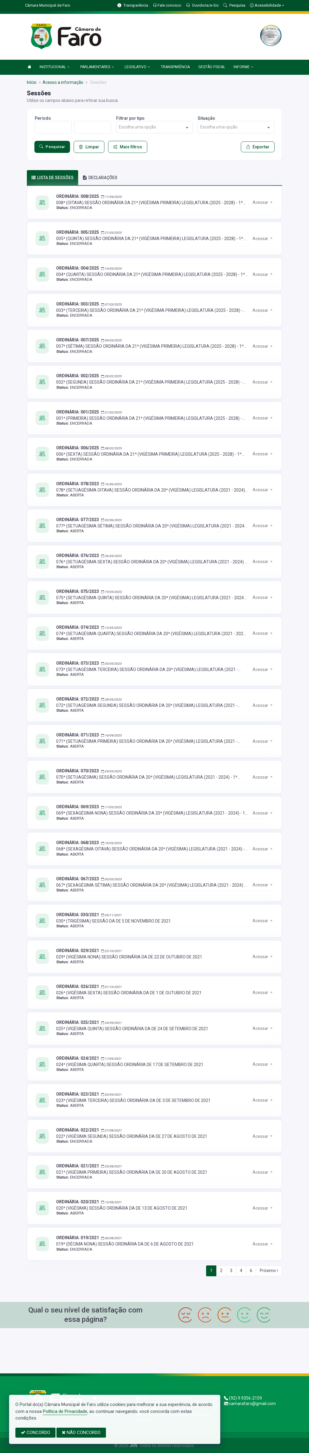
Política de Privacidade (65, 1411)
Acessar (263, 202)
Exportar (257, 147)
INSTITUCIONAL (55, 67)
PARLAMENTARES (97, 67)
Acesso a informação (63, 82)
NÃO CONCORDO (81, 1432)
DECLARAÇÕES (100, 177)
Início (32, 82)
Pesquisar (52, 146)
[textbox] (154, 127)
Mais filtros (127, 147)
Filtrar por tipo (130, 118)
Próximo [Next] (269, 1270)
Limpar (89, 147)
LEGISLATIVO (137, 67)
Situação (206, 118)
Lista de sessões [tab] (52, 177)
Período (43, 118)
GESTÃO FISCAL (211, 67)
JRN (133, 1445)
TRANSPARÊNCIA (175, 67)
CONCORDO (35, 1432)
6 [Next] (251, 1270)
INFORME (243, 67)
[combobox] (154, 127)
